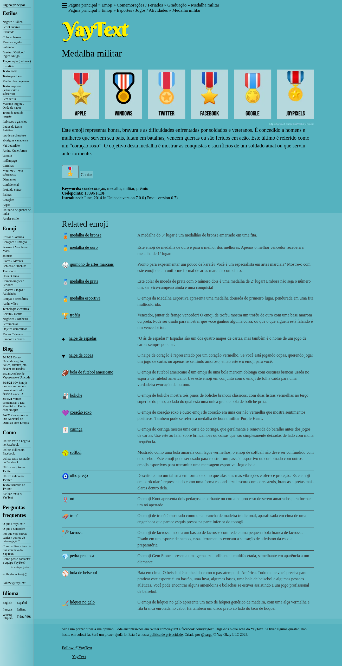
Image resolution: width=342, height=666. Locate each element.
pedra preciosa (82, 555)
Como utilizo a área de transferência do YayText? (17, 550)
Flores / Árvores (13, 261)
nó (72, 498)
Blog (8, 349)
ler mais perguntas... (21, 567)
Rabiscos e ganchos (15, 121)
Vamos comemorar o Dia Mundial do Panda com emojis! (14, 404)
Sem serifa (9, 99)
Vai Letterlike (11, 145)
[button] (64, 6)
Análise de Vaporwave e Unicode (16, 375)
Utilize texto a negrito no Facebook (16, 442)
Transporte (9, 271)
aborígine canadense (15, 140)
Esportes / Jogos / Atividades (13, 291)
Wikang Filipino (7, 616)
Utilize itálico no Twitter (13, 478)
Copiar (86, 174)
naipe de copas (81, 355)
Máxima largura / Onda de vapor (13, 105)
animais (7, 256)
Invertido (8, 66)
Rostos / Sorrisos (13, 237)
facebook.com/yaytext (198, 629)
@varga (206, 635)
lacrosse (76, 532)
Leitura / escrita (12, 314)
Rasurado (8, 32)
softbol (75, 452)
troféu (75, 315)
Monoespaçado (12, 42)
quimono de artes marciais (92, 264)
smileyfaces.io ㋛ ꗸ (15, 574)
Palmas (7, 194)
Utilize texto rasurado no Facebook (16, 460)
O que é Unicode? (14, 529)
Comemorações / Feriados (13, 283)
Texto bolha (10, 71)
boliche (76, 395)
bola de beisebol (83, 572)
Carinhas (8, 165)
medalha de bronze (85, 235)
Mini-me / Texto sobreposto (13, 172)
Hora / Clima (11, 276)
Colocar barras (12, 37)
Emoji (9, 228)
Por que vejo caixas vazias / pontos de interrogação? (15, 537)
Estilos (10, 13)
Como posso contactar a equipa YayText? (16, 560)
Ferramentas (10, 324)
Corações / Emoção (15, 242)
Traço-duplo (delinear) (17, 61)
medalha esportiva (85, 298)
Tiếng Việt (24, 616)
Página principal (14, 5)
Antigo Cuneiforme (15, 150)
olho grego (79, 475)
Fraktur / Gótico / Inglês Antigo (13, 54)
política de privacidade (166, 635)
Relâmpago (10, 161)
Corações (8, 200)
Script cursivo (11, 27)
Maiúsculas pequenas (16, 81)
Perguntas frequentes (14, 511)
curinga (76, 429)
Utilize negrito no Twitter (14, 469)
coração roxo (81, 412)
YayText (79, 657)
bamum (7, 155)
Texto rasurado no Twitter (14, 486)
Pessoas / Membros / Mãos (15, 249)
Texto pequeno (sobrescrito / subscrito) (12, 90)
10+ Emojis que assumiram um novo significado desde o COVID (15, 388)
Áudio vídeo (10, 304)
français (7, 609)
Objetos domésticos (15, 329)
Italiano (22, 609)
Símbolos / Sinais (13, 339)
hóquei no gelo (82, 602)
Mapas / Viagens (13, 334)
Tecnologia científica (16, 309)
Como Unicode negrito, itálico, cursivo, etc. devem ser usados (15, 363)
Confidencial (11, 184)
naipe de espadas (83, 338)
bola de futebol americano (91, 372)
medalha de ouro (84, 247)
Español (22, 603)
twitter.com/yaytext (164, 629)
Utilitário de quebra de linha (17, 211)
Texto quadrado (12, 76)
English (7, 603)
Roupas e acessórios (15, 299)
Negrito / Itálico (13, 22)
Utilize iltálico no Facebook (13, 451)
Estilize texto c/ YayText (12, 495)
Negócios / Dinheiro (15, 319)
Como (9, 432)
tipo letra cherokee (14, 135)
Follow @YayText (14, 583)
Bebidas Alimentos (14, 266)
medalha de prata (84, 281)
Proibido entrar (12, 189)
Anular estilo (11, 218)
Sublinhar (9, 47)
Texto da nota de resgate (13, 114)
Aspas (6, 205)
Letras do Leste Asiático (12, 128)
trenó (74, 515)
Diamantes (9, 179)
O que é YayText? (14, 524)
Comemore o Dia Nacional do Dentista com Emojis (16, 419)
